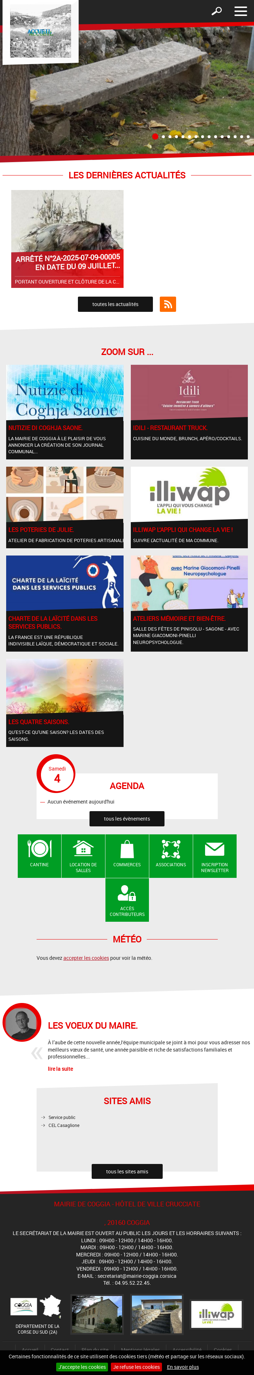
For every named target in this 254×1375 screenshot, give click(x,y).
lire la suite (60, 1068)
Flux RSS (168, 304)
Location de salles (83, 868)
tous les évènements (127, 818)
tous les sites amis (127, 1171)
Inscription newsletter (215, 868)
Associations (171, 864)
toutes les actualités (115, 304)
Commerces (127, 864)
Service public (62, 1117)
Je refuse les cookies (136, 1366)
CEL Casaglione (64, 1125)
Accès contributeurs (127, 911)
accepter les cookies (86, 957)
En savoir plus (183, 1366)
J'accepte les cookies (82, 1366)
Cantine (39, 864)
